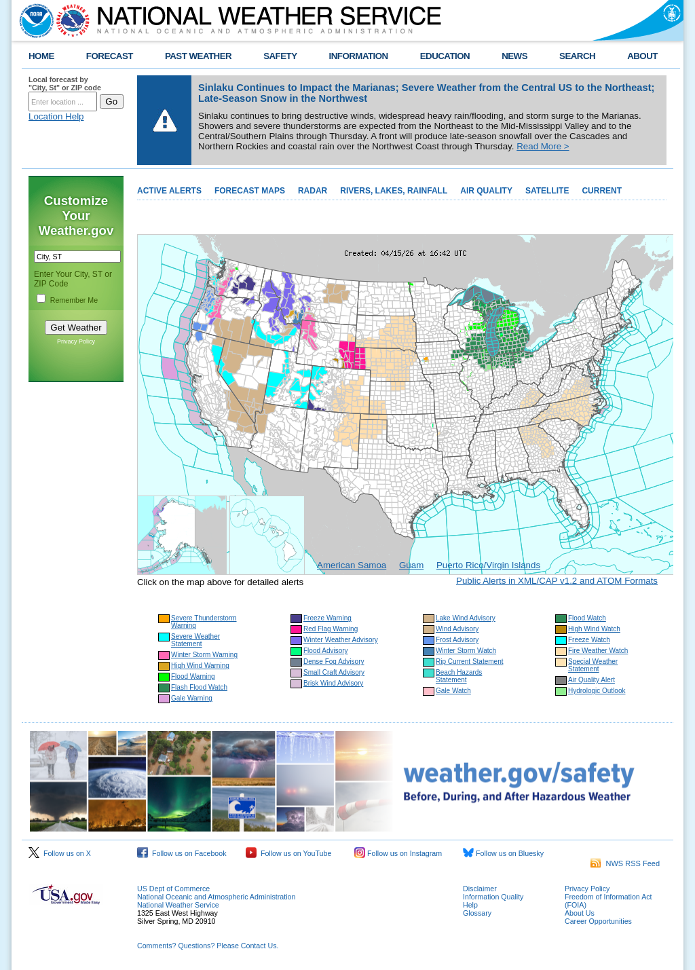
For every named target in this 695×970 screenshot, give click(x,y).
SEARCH (577, 56)
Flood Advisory (325, 650)
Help (470, 905)
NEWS (514, 56)
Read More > (542, 146)
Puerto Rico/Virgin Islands (488, 565)
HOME (41, 56)
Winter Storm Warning (204, 654)
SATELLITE (547, 190)
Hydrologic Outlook (596, 690)
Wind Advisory (457, 629)
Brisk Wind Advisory (333, 683)
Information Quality (493, 897)
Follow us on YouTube (288, 853)
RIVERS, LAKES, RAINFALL (393, 190)
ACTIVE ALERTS (169, 190)
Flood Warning (193, 676)
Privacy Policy (76, 341)
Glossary (477, 913)
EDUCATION (445, 56)
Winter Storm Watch (466, 650)
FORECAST (109, 56)
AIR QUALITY (486, 190)
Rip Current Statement (470, 661)
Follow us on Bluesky (503, 853)
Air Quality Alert (591, 680)
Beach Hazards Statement (459, 676)
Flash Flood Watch (199, 687)
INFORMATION (358, 56)
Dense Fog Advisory (333, 661)
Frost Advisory (457, 639)
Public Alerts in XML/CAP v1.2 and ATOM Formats (557, 581)
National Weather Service (178, 905)
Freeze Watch (589, 639)
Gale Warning (191, 698)
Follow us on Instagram (398, 853)
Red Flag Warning (330, 629)
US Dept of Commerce (173, 888)
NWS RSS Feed (625, 863)
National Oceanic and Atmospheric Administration (216, 897)
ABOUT (642, 56)
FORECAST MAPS (249, 190)
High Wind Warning (200, 665)
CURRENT (602, 190)
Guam (411, 565)
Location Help (56, 116)
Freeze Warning (327, 618)
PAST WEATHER (198, 56)
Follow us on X (60, 853)
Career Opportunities (598, 921)
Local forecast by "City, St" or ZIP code (65, 83)
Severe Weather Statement (195, 640)
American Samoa (351, 565)
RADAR (312, 190)
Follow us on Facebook (182, 853)
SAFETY (280, 56)
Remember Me (74, 300)
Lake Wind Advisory (465, 618)
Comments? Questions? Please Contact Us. (207, 945)
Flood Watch (587, 618)
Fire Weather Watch (598, 650)
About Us (580, 913)
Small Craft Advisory (333, 672)
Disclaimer (480, 888)
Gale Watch (453, 690)
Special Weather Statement (593, 665)
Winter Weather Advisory (340, 639)
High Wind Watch (594, 629)
